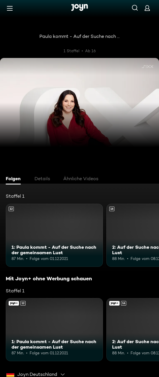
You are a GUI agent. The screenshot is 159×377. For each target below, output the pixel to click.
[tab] (15, 179)
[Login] (147, 8)
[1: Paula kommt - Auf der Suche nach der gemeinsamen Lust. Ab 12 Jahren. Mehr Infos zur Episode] (54, 235)
